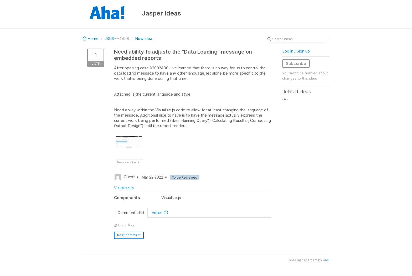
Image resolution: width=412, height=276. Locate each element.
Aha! (326, 260)
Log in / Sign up (296, 51)
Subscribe (296, 63)
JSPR (109, 38)
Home (91, 38)
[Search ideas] (297, 39)
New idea (143, 38)
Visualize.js (124, 187)
